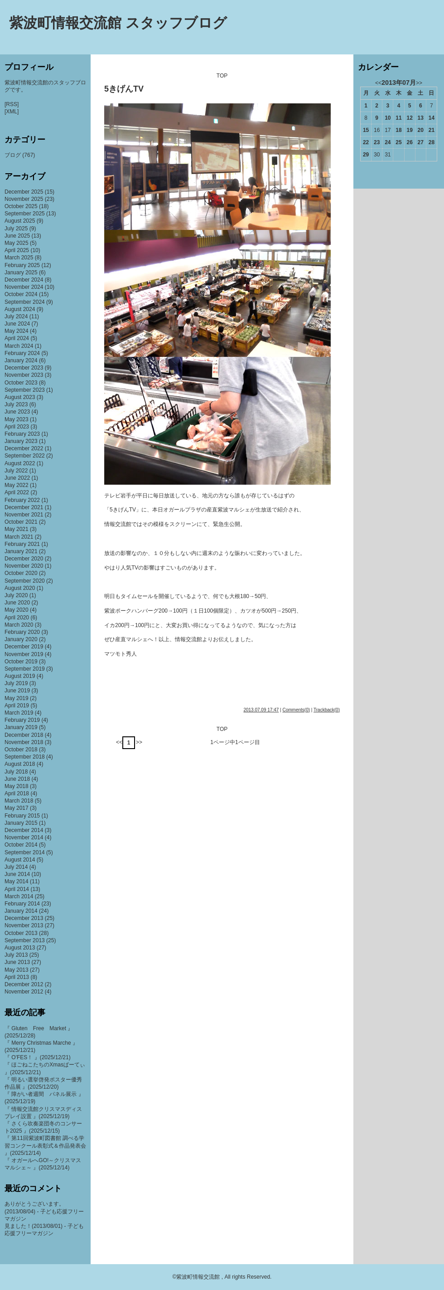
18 (398, 130)
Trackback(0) (327, 709)
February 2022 (22, 500)
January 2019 (21, 727)
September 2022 (25, 456)
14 (431, 118)
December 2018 (24, 735)
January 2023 (21, 441)
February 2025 (22, 265)
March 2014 (19, 896)
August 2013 (20, 947)
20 (421, 130)
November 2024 (24, 287)
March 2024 (19, 346)
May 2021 (17, 529)
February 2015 (22, 816)
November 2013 (24, 925)
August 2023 (20, 397)
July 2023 (16, 404)
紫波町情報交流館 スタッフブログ (118, 23)
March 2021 (19, 537)
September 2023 (25, 390)
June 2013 (17, 962)
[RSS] (12, 104)
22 (366, 142)
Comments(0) (296, 709)
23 (377, 142)
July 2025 (16, 228)
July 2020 (16, 595)
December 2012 (24, 984)
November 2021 (24, 514)
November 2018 (24, 742)
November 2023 (24, 375)
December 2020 (24, 558)
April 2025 (17, 250)
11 (398, 118)
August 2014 (20, 860)
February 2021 (22, 544)
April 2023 (17, 427)
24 (388, 142)
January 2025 (21, 272)
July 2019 (16, 683)
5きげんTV (124, 88)
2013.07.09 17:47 (261, 709)
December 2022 (24, 448)
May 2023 (17, 419)
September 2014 (25, 852)
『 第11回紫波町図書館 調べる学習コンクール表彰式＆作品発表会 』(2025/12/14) (45, 1145)
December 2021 (24, 507)
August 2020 (20, 588)
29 (366, 154)
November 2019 (24, 654)
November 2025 (24, 199)
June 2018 (17, 779)
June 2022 (17, 478)
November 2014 (24, 837)
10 (388, 118)
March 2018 (19, 801)
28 (431, 142)
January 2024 (21, 360)
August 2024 (20, 309)
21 (431, 130)
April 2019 (17, 705)
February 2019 (22, 720)
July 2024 (16, 316)
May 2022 (17, 485)
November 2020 (24, 566)
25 (398, 142)
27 (421, 142)
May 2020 (17, 610)
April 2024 (17, 338)
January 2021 (21, 551)
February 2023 (22, 434)
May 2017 (17, 808)
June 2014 (17, 874)
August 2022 (20, 463)
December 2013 (24, 918)
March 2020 (19, 625)
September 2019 (25, 669)
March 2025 (19, 257)
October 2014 (21, 845)
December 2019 (24, 646)
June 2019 (17, 690)
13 (421, 118)
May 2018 (17, 786)
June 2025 (17, 236)
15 (366, 130)
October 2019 (21, 661)
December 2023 (24, 368)
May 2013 (17, 970)
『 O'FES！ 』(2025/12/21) (38, 1057)
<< (119, 742)
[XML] (12, 111)
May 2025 (17, 243)
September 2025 (25, 213)
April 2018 (17, 793)
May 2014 (17, 881)
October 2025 (21, 206)
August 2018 (20, 764)
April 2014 (17, 889)
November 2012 (24, 991)
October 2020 (21, 573)
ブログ (13, 155)
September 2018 (25, 757)
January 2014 (21, 911)
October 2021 (21, 522)
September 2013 (25, 940)
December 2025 (24, 192)
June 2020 (17, 602)
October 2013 (21, 933)
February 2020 (22, 632)
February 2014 (22, 904)
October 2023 (21, 383)
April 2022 (17, 492)
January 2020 (21, 639)
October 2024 (21, 294)
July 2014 (16, 867)
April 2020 (17, 617)
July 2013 (16, 955)
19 (409, 130)
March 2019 (19, 713)
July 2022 (16, 470)
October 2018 (21, 749)
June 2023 (17, 412)
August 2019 (20, 676)
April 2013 (17, 977)
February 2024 (22, 353)
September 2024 (25, 302)
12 (409, 118)
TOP (222, 76)
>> (139, 742)
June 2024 (17, 324)
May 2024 (17, 331)
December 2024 (24, 280)
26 (409, 142)
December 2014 (24, 830)
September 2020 (25, 581)
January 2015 (21, 823)
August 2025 (20, 221)
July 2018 (16, 772)
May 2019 (17, 698)
